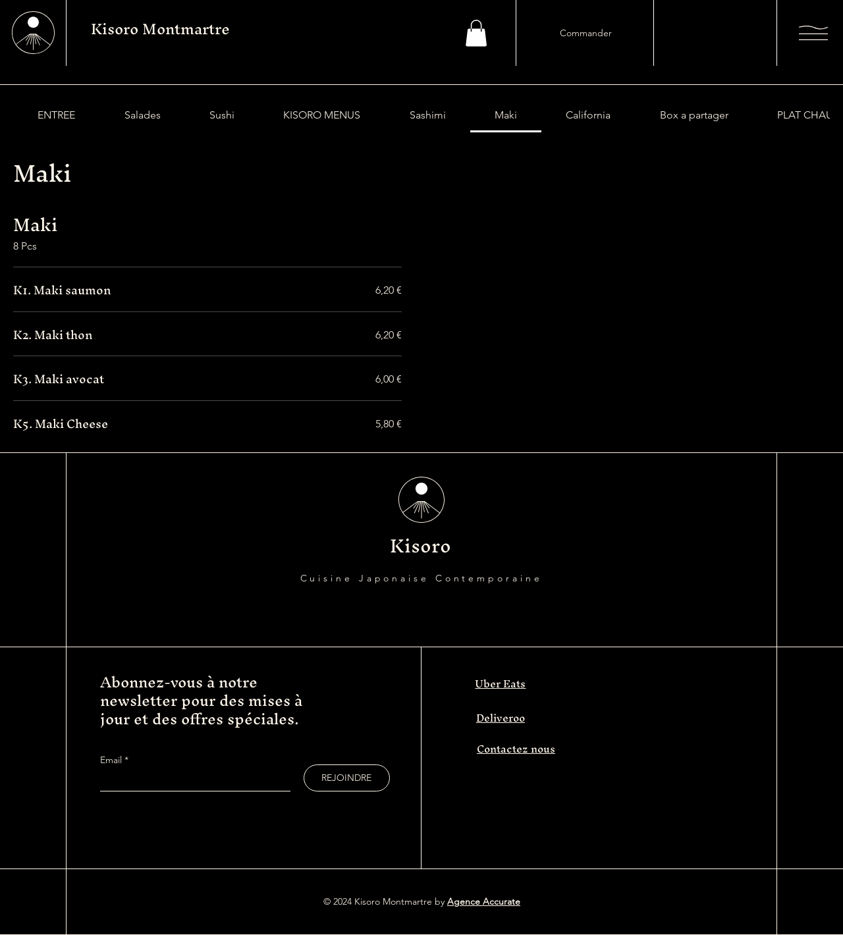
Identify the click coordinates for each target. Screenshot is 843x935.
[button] (476, 33)
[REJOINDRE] (347, 777)
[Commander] (585, 33)
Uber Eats (500, 683)
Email (112, 759)
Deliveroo (500, 718)
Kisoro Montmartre (160, 29)
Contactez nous (516, 749)
